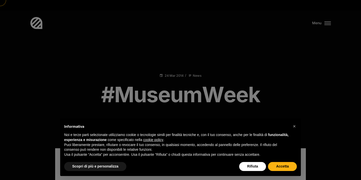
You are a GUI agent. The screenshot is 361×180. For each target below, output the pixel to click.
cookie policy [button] (153, 140)
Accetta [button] (282, 166)
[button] (294, 126)
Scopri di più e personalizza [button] (95, 166)
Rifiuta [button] (252, 166)
